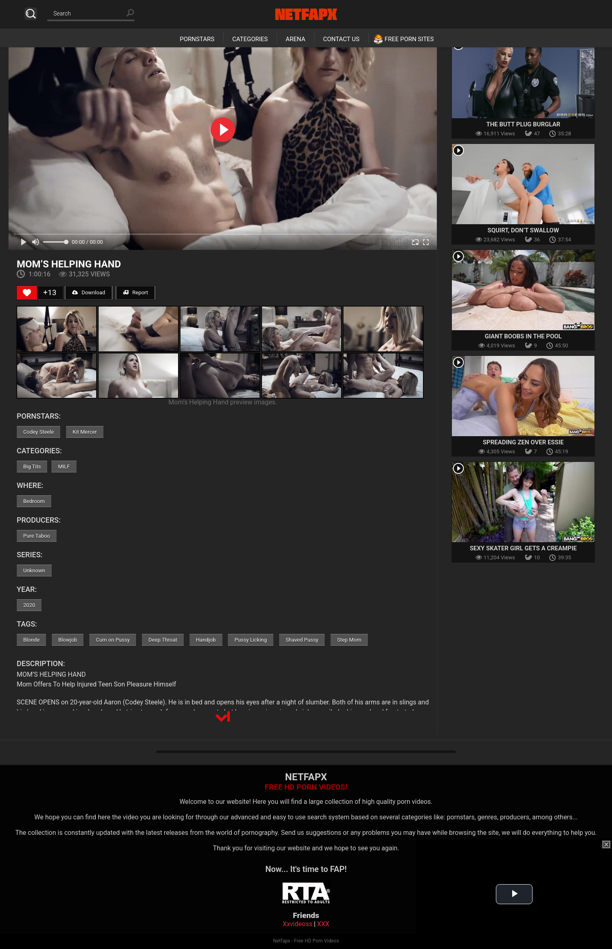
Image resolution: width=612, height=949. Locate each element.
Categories (250, 39)
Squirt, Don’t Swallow (523, 230)
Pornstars (197, 39)
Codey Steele (38, 432)
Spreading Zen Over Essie (523, 442)
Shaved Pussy (302, 640)
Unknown (34, 570)
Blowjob (67, 640)
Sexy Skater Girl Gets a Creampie (523, 548)
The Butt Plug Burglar (523, 124)
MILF (64, 466)
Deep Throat (162, 640)
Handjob (206, 640)
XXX (323, 924)
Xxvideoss (298, 924)
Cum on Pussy (113, 640)
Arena (295, 39)
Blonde (31, 640)
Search (30, 13)
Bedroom (34, 501)
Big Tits (32, 466)
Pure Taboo (36, 536)
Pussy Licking (250, 640)
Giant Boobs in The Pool (523, 336)
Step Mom (349, 640)
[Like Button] (27, 292)
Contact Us (341, 39)
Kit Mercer (85, 432)
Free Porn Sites (409, 39)
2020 (29, 605)
